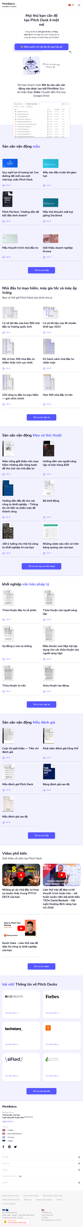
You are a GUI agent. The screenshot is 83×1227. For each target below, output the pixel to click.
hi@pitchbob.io (8, 1121)
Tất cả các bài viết (41, 1091)
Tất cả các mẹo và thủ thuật (41, 566)
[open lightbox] (21, 875)
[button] (79, 5)
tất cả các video (41, 966)
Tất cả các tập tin (41, 417)
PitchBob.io (9, 1106)
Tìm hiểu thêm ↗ (12, 1013)
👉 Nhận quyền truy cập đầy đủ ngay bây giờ (41, 47)
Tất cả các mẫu (41, 270)
